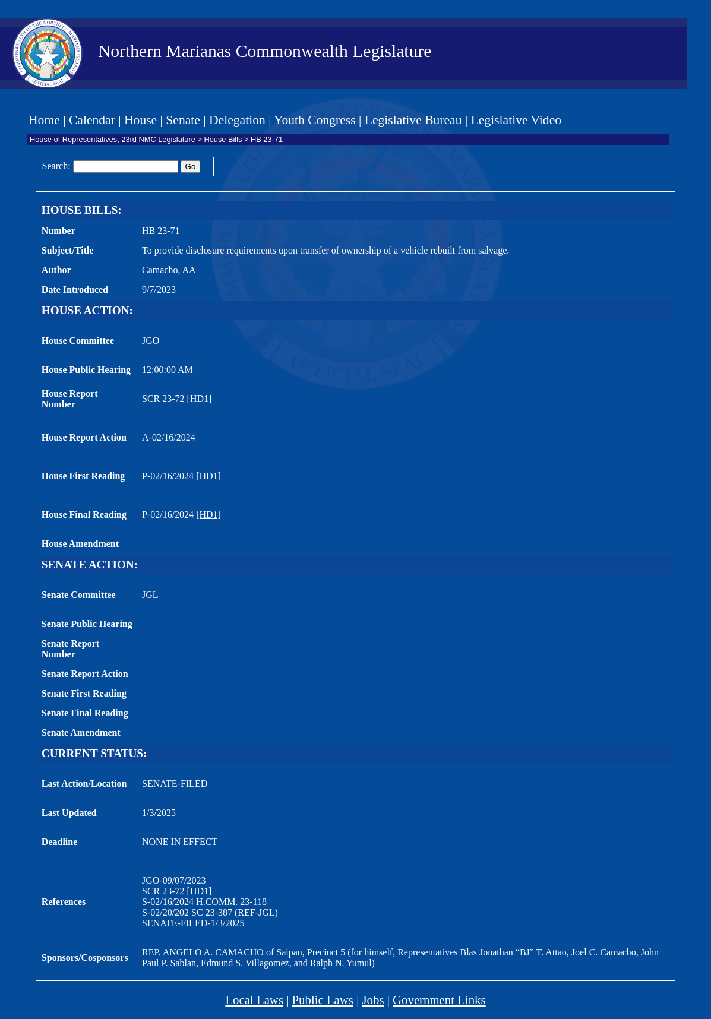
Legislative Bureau (413, 120)
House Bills (223, 139)
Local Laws (254, 1000)
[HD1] (208, 476)
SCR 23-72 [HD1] (176, 399)
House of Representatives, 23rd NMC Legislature (112, 139)
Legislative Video (516, 120)
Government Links (439, 1000)
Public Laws (322, 1000)
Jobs (373, 1000)
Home (44, 120)
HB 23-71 (161, 231)
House (140, 120)
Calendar (92, 120)
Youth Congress (315, 120)
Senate (183, 120)
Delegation (237, 120)
